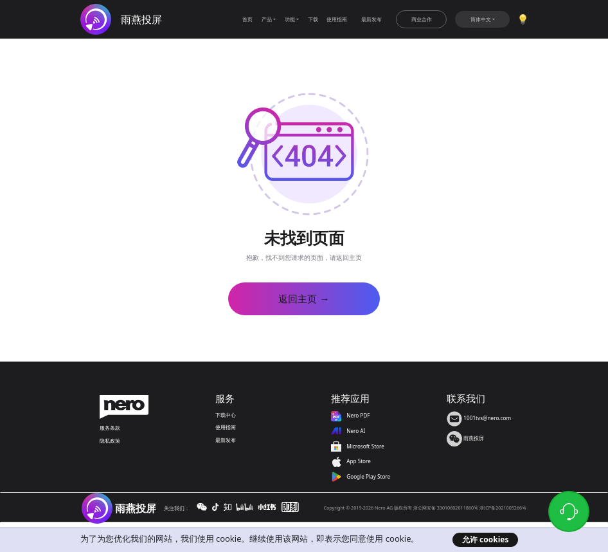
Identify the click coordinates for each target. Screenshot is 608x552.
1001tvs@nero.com (479, 417)
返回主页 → (303, 299)
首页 (247, 19)
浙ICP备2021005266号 (502, 507)
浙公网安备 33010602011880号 (445, 507)
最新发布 (371, 19)
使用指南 (336, 19)
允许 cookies (485, 539)
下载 (313, 19)
